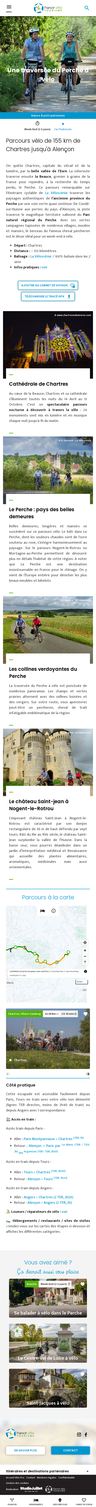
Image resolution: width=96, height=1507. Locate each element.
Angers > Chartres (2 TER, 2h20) (48, 1197)
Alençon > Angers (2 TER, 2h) (50, 1203)
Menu (9, 8)
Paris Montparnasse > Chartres (54, 1139)
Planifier (12, 1502)
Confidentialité (66, 1477)
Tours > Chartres (44, 1172)
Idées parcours (60, 1502)
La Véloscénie (56, 193)
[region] (48, 954)
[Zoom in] (85, 950)
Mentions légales (46, 1477)
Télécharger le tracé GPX (44, 296)
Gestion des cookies (17, 1483)
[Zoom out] (85, 956)
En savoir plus (25, 1450)
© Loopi (23, 975)
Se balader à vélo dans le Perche (48, 1313)
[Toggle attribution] (85, 971)
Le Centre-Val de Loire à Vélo (48, 1358)
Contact (70, 1450)
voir (44, 267)
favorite (85, 1014)
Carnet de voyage (84, 1502)
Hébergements (36, 1502)
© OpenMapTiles (56, 971)
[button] (88, 1074)
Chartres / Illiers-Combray (24, 1014)
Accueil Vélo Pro (15, 1477)
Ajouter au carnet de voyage (44, 285)
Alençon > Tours (47, 1179)
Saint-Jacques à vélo (48, 1403)
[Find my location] (85, 942)
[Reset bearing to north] (85, 962)
